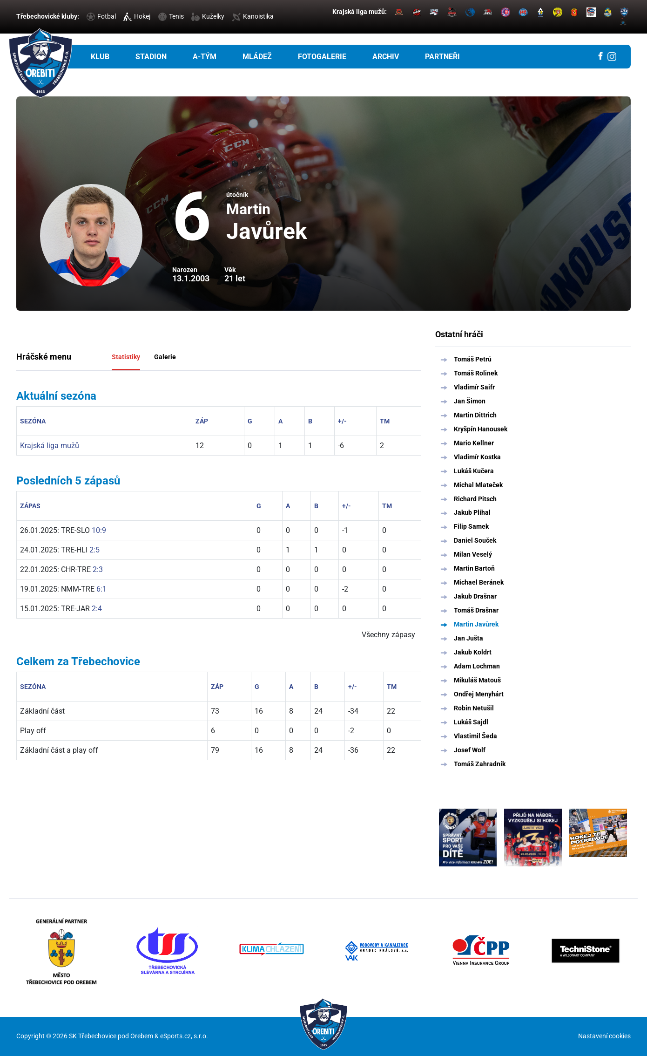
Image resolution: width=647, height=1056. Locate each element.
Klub (100, 56)
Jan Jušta (468, 638)
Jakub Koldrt (473, 652)
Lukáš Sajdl (471, 722)
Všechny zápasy (388, 634)
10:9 (99, 530)
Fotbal (101, 16)
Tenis (171, 16)
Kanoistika (253, 16)
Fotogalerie (322, 56)
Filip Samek (471, 526)
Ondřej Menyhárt (479, 694)
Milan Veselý (473, 554)
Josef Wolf (469, 750)
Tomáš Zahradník (479, 764)
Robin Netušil (474, 708)
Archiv (385, 56)
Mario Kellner (474, 443)
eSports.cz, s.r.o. (184, 1036)
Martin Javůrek (476, 624)
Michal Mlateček (478, 485)
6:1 (101, 589)
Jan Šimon (469, 401)
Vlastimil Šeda (475, 736)
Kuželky (207, 16)
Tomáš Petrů (473, 359)
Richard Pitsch (475, 499)
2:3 (98, 569)
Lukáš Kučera (474, 471)
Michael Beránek (479, 582)
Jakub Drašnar (475, 596)
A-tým (204, 56)
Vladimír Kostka (477, 457)
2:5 (94, 549)
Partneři (442, 56)
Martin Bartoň (474, 568)
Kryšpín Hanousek (480, 429)
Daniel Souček (475, 540)
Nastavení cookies (604, 1036)
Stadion (151, 56)
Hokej (136, 16)
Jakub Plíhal (472, 512)
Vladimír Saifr (474, 387)
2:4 (97, 608)
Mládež (257, 56)
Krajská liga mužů (49, 445)
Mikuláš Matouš (477, 680)
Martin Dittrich (475, 415)
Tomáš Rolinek (476, 373)
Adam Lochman (477, 666)
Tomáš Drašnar (476, 610)
